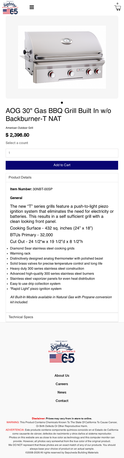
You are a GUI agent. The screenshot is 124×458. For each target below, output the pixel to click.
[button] (96, 7)
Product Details (20, 177)
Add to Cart (62, 165)
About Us (62, 375)
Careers (62, 384)
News (62, 392)
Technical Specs (21, 317)
